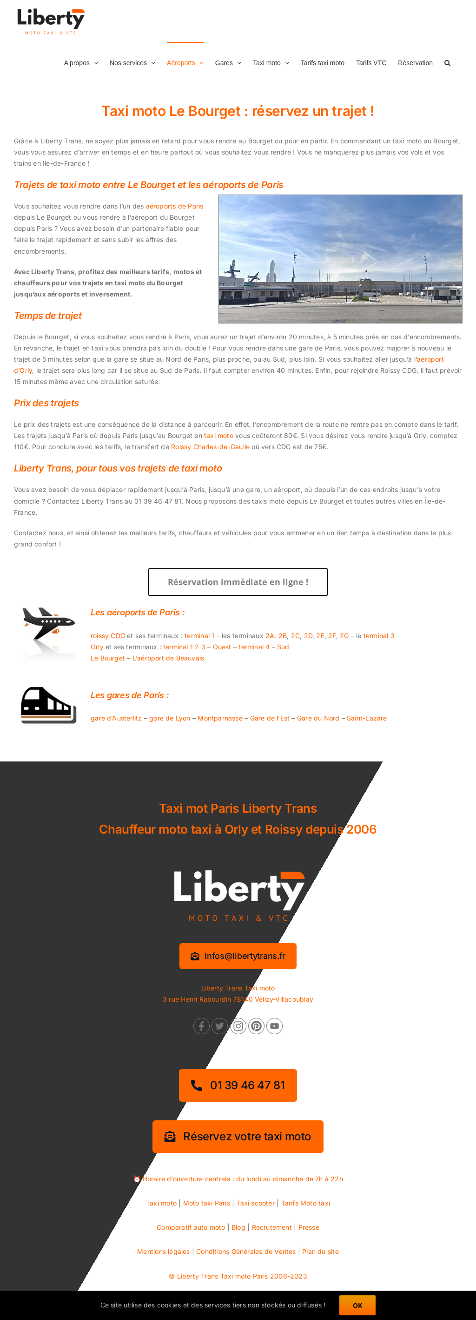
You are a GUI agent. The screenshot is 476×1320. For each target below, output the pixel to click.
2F (332, 636)
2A (269, 636)
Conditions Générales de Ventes (246, 1251)
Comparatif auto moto (191, 1227)
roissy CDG (108, 636)
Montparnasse (220, 718)
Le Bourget (108, 658)
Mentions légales (163, 1251)
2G (344, 636)
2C (295, 636)
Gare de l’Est (270, 718)
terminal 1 (199, 636)
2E (320, 636)
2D (308, 636)
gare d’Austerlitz (116, 718)
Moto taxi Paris (206, 1203)
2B (282, 636)
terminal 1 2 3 (184, 647)
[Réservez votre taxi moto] (238, 1136)
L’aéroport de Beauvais (168, 658)
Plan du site (320, 1251)
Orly (97, 647)
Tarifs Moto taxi (305, 1203)
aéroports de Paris (175, 206)
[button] (447, 62)
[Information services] (238, 956)
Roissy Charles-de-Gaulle (210, 447)
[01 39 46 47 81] (238, 1085)
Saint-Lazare (367, 718)
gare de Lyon (170, 718)
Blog (238, 1227)
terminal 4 (254, 647)
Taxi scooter (255, 1203)
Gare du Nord (318, 718)
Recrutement (272, 1227)
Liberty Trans (197, 1276)
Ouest (222, 647)
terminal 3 (379, 636)
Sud (283, 647)
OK (357, 1305)
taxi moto (218, 435)
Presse (308, 1227)
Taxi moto (161, 1203)
